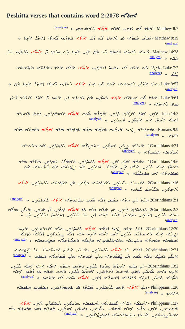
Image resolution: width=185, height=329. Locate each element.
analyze (61, 27)
